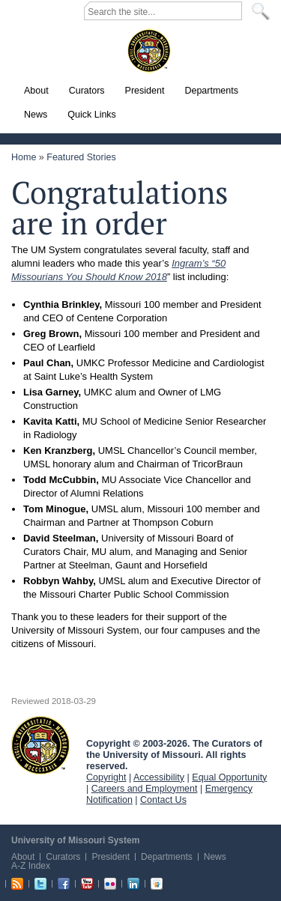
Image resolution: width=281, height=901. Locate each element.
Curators (63, 857)
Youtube (87, 884)
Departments (167, 857)
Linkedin (133, 884)
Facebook (64, 884)
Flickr (110, 884)
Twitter (40, 884)
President (110, 857)
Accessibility (158, 777)
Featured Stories (80, 157)
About (22, 857)
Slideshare (157, 884)
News (215, 857)
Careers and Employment (144, 788)
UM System (40, 745)
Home (23, 157)
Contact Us (163, 800)
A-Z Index (30, 866)
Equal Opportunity (229, 777)
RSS (17, 884)
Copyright (106, 777)
